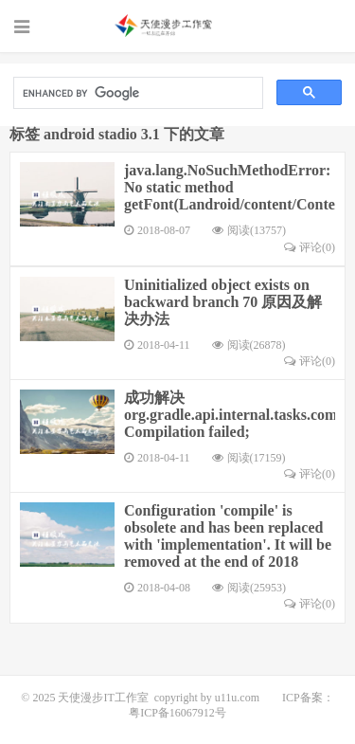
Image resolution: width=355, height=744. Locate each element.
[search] (136, 93)
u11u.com (237, 697)
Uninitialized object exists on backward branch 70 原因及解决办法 (223, 302)
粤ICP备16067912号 (177, 712)
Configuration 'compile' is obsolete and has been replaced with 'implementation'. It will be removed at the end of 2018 (227, 536)
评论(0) (309, 247)
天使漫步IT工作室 (177, 25)
